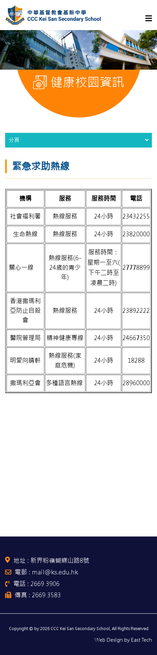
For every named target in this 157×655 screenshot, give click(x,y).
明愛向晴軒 (25, 360)
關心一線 (21, 267)
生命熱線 (25, 234)
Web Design (109, 640)
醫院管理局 (25, 338)
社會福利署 (25, 216)
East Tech (141, 640)
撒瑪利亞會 (25, 383)
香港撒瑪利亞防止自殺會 (25, 310)
